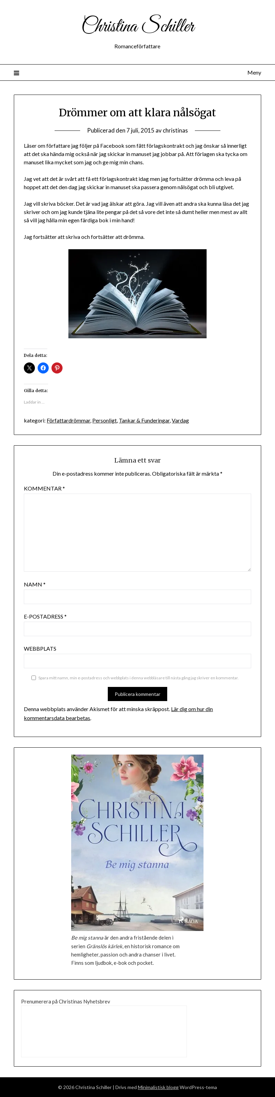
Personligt (104, 420)
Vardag (180, 420)
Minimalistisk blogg (158, 1087)
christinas (175, 130)
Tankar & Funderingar (144, 420)
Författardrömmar (68, 420)
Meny (254, 72)
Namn (35, 584)
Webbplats (40, 648)
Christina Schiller (137, 26)
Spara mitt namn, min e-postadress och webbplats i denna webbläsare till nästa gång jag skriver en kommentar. (138, 677)
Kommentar (44, 488)
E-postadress (45, 616)
